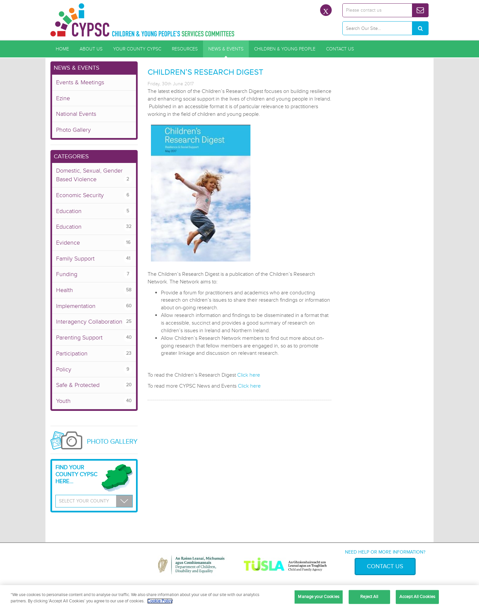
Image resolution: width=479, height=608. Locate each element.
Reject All (369, 596)
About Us (91, 49)
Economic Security (94, 195)
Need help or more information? (385, 552)
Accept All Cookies (417, 596)
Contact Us (340, 49)
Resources (185, 49)
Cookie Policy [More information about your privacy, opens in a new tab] (159, 601)
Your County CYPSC (137, 49)
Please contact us (363, 10)
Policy (94, 369)
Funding (94, 274)
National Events (76, 113)
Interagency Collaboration (94, 322)
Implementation (94, 306)
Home (62, 49)
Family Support (94, 259)
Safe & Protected (94, 385)
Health (94, 290)
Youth (94, 401)
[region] (239, 596)
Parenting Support (94, 338)
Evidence (94, 243)
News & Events (225, 49)
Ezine (63, 98)
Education (94, 211)
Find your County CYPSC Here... (76, 474)
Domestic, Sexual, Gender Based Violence (94, 175)
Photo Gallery (73, 129)
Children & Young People (284, 49)
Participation (94, 353)
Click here (248, 375)
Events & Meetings (80, 82)
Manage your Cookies (318, 596)
